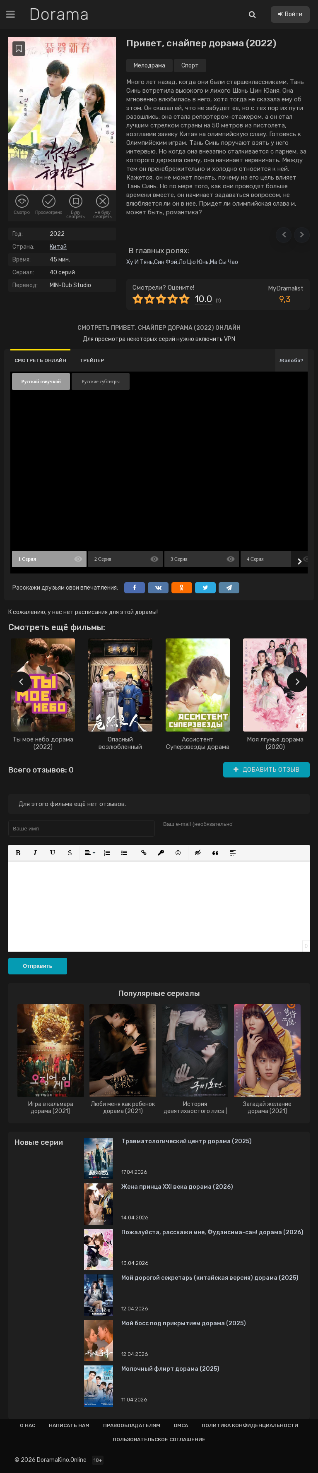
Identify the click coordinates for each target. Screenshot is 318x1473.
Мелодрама (149, 65)
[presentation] (20, 682)
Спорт (190, 65)
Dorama (59, 14)
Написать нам (69, 1425)
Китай (58, 246)
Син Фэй (165, 262)
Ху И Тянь (139, 262)
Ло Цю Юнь (193, 262)
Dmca (181, 1425)
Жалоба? (291, 360)
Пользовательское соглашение (159, 1439)
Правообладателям (131, 1425)
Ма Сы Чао (224, 262)
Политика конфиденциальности (250, 1425)
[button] (284, 235)
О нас (27, 1425)
